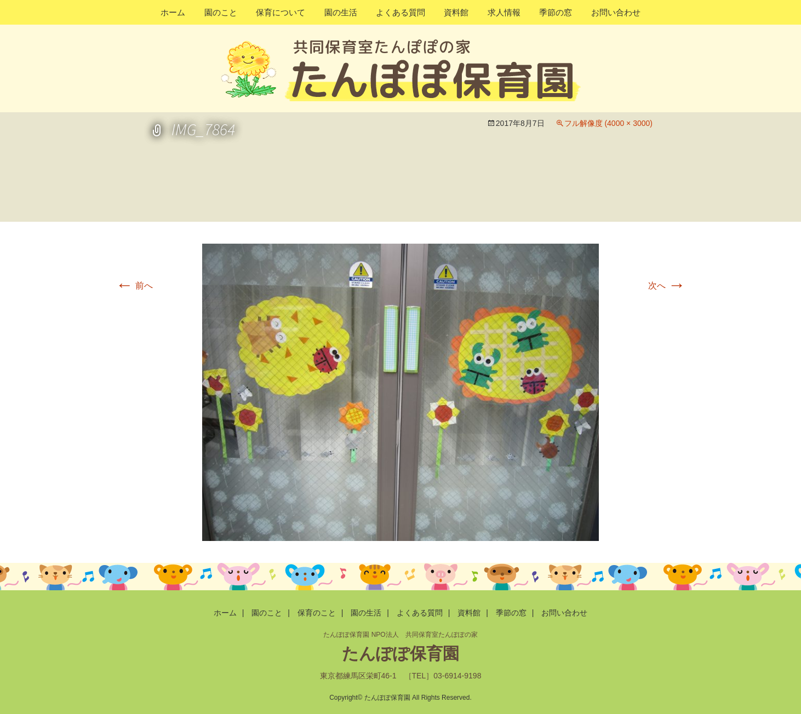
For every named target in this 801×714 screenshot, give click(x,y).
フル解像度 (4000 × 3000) (608, 123)
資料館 (456, 12)
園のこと (220, 12)
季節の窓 (555, 12)
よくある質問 (400, 12)
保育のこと (316, 612)
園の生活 (340, 12)
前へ (134, 285)
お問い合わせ (615, 12)
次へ (666, 285)
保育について (280, 12)
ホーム (173, 12)
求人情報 (504, 12)
